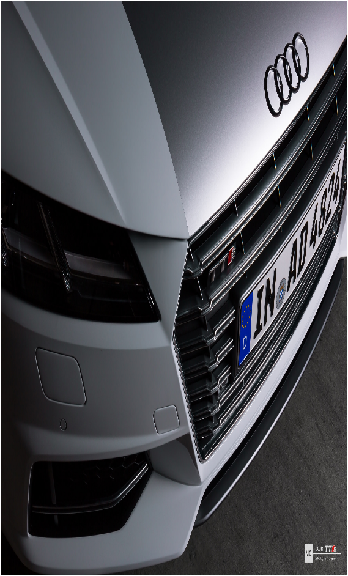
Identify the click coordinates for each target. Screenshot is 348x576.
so (156, 488)
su (203, 488)
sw (229, 488)
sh (58, 488)
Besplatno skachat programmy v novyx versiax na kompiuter (132, 520)
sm (130, 488)
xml (185, 565)
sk (105, 488)
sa (8, 488)
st (180, 488)
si (81, 488)
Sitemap (168, 565)
